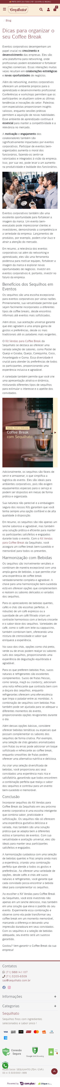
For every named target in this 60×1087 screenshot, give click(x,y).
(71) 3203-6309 (16, 976)
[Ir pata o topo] (54, 1071)
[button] (48, 10)
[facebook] (4, 987)
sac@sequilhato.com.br (16, 980)
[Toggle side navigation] (4, 9)
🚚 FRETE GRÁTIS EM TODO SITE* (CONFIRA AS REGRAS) (30, 2)
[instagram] (9, 987)
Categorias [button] (10, 1006)
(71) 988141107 (17, 972)
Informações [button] (12, 997)
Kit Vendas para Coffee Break (23, 341)
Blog (8, 20)
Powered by (21, 1084)
